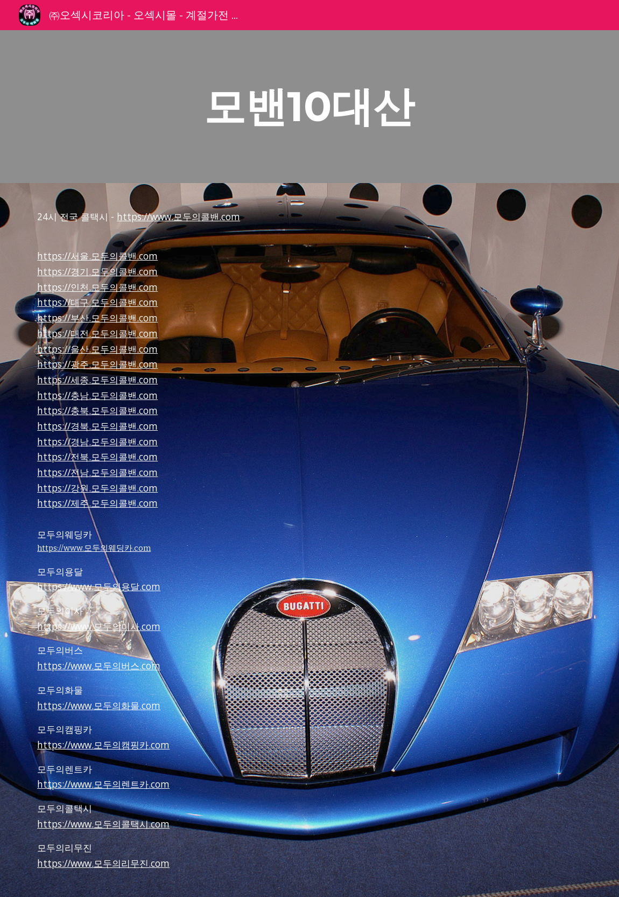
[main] (309, 106)
